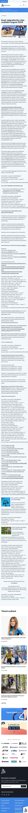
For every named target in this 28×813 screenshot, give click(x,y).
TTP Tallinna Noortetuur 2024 (14, 474)
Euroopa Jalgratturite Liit (20, 812)
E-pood (2, 805)
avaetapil (6, 59)
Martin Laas (23, 71)
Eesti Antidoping (18, 805)
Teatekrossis (16, 162)
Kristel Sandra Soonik (17, 135)
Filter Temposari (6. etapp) (12, 461)
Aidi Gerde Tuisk (11, 131)
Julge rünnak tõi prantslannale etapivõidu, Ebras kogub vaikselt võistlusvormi (13, 638)
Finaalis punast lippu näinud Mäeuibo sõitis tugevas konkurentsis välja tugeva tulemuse (12, 696)
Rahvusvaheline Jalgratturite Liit (18, 809)
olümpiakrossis (18, 62)
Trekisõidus (3, 166)
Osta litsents (3, 810)
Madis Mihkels (4, 48)
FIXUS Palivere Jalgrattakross (12, 451)
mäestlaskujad (17, 90)
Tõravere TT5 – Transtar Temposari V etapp (15, 469)
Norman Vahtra (20, 136)
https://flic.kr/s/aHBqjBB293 (7, 252)
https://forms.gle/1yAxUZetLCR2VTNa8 (9, 392)
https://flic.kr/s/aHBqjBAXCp (19, 253)
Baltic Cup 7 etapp (10, 445)
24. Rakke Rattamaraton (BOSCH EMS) (15, 448)
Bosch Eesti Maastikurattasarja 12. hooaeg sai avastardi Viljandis (13, 667)
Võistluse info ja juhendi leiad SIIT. (8, 396)
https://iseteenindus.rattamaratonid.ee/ (9, 322)
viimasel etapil (13, 59)
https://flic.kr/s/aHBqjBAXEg (20, 256)
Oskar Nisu (14, 69)
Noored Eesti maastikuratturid (16, 84)
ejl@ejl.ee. (15, 583)
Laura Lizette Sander (9, 130)
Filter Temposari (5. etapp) (12, 450)
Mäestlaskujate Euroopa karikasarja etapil (10, 113)
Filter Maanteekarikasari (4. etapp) (13, 460)
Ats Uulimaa (7, 138)
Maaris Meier (4, 82)
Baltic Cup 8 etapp (10, 447)
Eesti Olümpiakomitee (19, 800)
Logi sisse (24, 1)
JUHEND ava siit (9, 342)
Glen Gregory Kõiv (5, 80)
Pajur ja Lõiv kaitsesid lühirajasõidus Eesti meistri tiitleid (13, 266)
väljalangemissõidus (8, 157)
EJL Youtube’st (22, 245)
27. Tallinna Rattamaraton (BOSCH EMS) (14, 476)
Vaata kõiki (3, 703)
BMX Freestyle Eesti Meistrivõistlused (14, 478)
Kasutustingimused (5, 800)
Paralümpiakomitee (19, 802)
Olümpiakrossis (9, 154)
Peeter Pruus (15, 143)
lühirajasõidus (9, 62)
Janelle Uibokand (5, 66)
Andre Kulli (14, 171)
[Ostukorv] (23, 5)
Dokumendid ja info (5, 808)
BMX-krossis (9, 159)
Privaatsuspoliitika (5, 802)
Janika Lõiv (11, 48)
